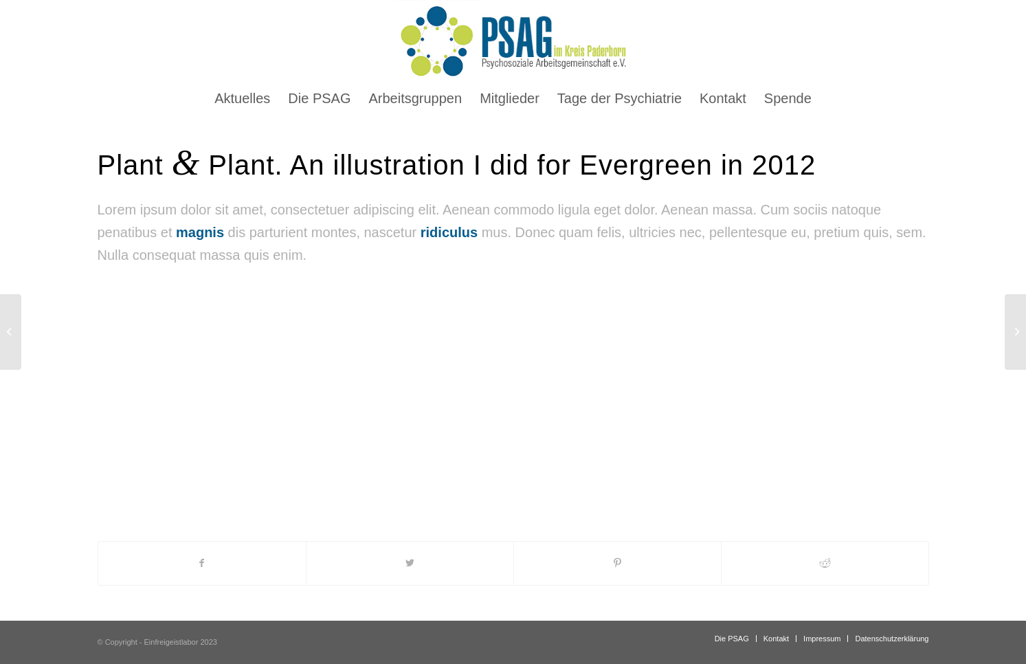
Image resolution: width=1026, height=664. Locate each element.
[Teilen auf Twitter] (409, 563)
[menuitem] (242, 98)
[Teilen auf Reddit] (825, 563)
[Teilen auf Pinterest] (617, 563)
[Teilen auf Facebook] (202, 563)
